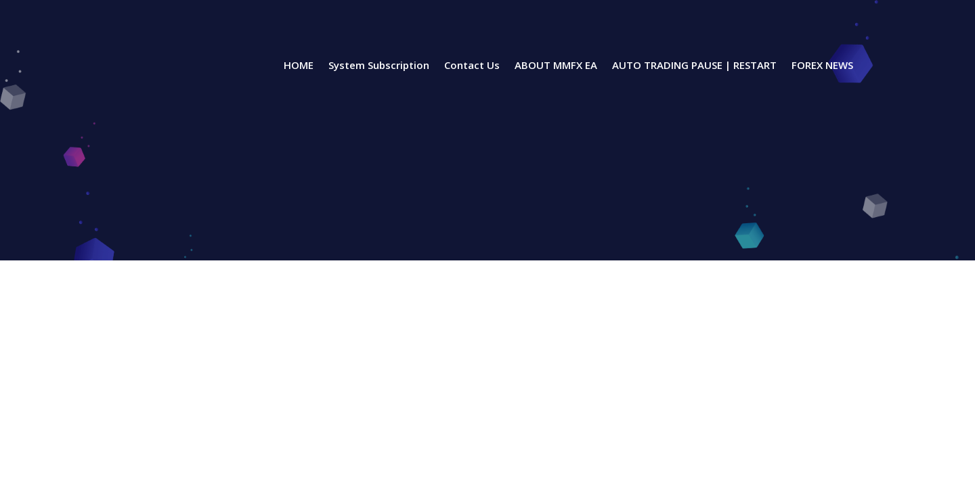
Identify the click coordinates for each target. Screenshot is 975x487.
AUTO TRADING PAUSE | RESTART (694, 66)
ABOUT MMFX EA (556, 66)
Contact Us (472, 66)
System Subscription (378, 66)
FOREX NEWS (822, 66)
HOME (298, 66)
